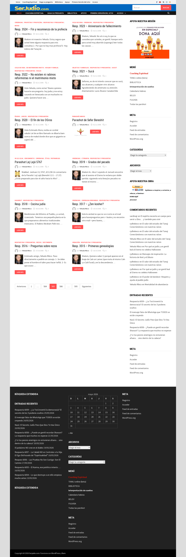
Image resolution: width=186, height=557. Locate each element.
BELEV (133, 95)
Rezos (38, 242)
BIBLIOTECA (135, 82)
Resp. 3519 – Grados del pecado (91, 162)
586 (61, 286)
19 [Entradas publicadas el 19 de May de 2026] (85, 416)
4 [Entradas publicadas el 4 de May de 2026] (77, 407)
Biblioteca (59, 2)
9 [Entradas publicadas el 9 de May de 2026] (112, 407)
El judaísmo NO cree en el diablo (29, 447)
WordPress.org (136, 138)
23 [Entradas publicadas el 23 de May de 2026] (113, 416)
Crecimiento (29, 158)
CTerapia (85, 158)
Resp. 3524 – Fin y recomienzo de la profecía (41, 29)
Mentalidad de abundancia (156, 284)
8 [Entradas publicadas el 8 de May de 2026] (105, 407)
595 (75, 286)
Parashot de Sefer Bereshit (88, 120)
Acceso (95, 2)
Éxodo (17, 116)
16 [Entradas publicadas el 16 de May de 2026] (113, 412)
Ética (47, 158)
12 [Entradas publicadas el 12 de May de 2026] (85, 412)
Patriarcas (55, 158)
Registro (133, 121)
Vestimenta (47, 242)
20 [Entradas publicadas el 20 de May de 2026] (92, 416)
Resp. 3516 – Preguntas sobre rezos (36, 246)
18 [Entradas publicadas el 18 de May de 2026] (78, 416)
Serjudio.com (34, 553)
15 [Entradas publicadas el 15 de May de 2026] (106, 412)
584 (45, 286)
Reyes (17, 26)
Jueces (24, 116)
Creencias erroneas (90, 200)
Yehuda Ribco (27, 34)
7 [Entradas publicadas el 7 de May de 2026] (98, 407)
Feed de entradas (137, 130)
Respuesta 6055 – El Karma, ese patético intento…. (37, 467)
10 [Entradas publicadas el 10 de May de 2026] (71, 412)
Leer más (20, 55)
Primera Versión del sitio (81, 2)
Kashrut (18, 200)
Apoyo (67, 2)
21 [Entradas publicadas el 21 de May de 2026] (99, 416)
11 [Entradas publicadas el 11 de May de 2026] (78, 412)
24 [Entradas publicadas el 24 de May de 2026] (71, 421)
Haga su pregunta (46, 2)
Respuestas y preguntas (53, 22)
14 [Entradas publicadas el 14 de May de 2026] (99, 412)
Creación (76, 242)
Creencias (19, 22)
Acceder (133, 125)
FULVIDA (133, 99)
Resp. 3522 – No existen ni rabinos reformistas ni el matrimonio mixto (35, 76)
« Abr (70, 433)
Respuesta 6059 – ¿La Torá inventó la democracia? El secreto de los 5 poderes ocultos (147, 304)
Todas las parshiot (138, 104)
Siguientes (86, 286)
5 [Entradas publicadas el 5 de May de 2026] (84, 407)
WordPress (55, 553)
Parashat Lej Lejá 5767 (28, 162)
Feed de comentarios (139, 134)
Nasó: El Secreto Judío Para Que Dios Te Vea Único (37, 425)
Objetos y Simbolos (80, 68)
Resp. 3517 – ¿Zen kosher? (88, 204)
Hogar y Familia (51, 68)
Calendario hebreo (138, 91)
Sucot (114, 68)
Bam (63, 553)
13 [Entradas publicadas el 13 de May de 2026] (92, 412)
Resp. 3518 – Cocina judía (30, 204)
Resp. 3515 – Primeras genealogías (93, 246)
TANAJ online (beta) (138, 78)
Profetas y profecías (33, 22)
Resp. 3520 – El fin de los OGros (33, 120)
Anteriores (21, 286)
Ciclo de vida (77, 22)
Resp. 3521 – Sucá (83, 71)
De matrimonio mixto (35, 68)
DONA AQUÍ (149, 57)
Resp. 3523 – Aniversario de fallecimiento (96, 26)
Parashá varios (78, 116)
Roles (38, 71)
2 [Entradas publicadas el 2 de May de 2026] (112, 403)
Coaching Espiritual (29, 2)
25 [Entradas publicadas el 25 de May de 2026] (78, 421)
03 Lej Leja (19, 158)
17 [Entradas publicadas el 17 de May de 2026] (71, 416)
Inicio (18, 2)
